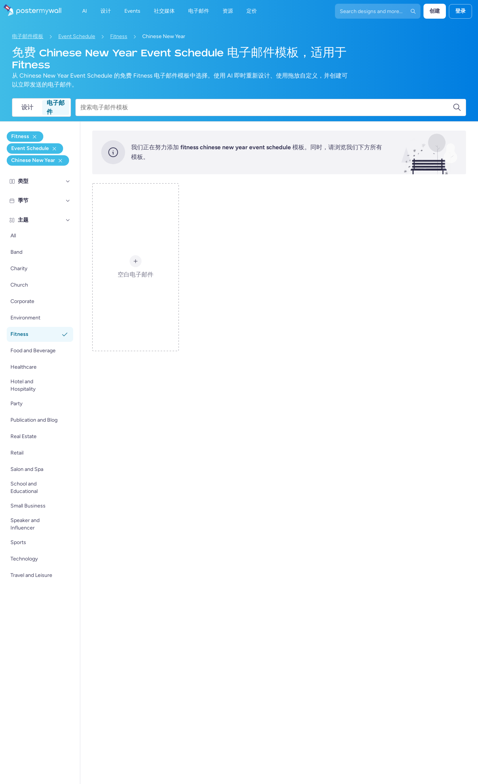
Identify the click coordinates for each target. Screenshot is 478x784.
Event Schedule (76, 36)
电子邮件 (56, 107)
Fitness (118, 36)
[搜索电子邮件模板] (266, 107)
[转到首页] (30, 11)
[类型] (68, 181)
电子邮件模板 (27, 36)
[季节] (68, 201)
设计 (27, 107)
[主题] (68, 220)
